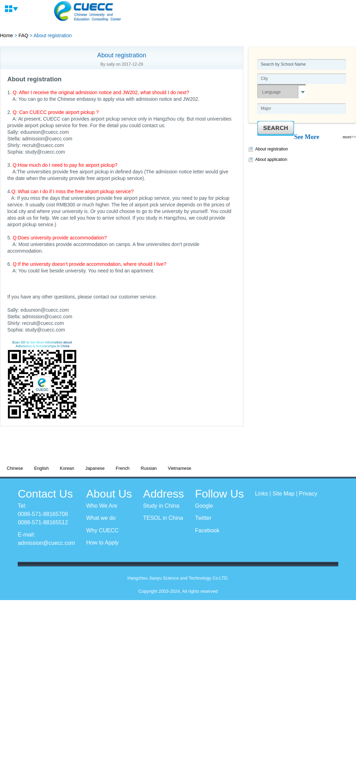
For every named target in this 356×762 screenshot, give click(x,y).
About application (271, 159)
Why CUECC (102, 530)
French (123, 468)
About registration (271, 149)
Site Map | (286, 494)
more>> (349, 136)
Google (204, 506)
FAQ (23, 35)
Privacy (308, 494)
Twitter (203, 518)
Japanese (95, 468)
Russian (149, 468)
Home (6, 35)
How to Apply (102, 543)
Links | (263, 494)
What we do (100, 518)
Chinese (15, 468)
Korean (67, 468)
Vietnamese (179, 468)
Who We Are (102, 506)
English (41, 468)
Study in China (161, 506)
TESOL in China (163, 518)
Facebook (207, 530)
